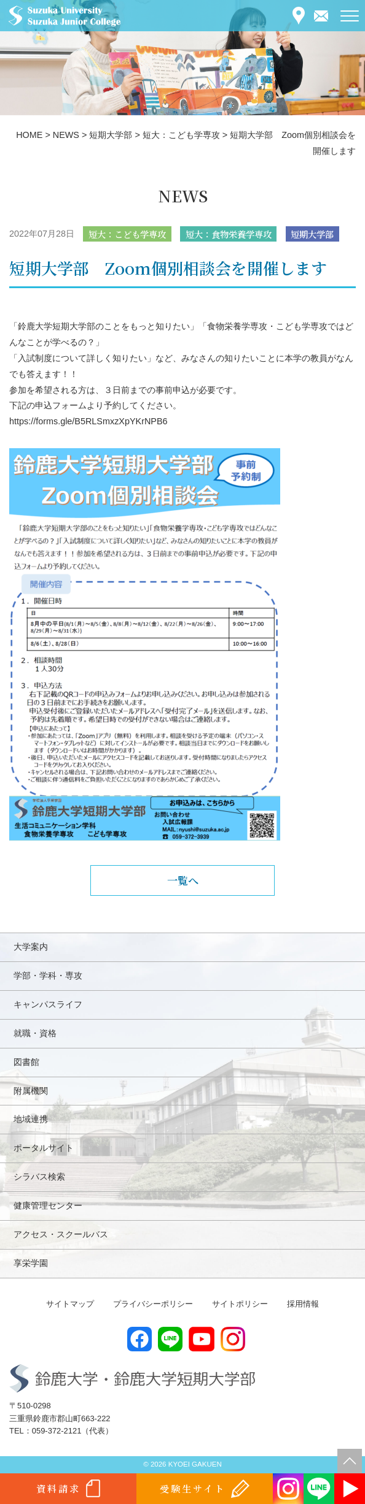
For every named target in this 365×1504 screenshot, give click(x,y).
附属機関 (31, 1091)
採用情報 (303, 1303)
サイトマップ (70, 1303)
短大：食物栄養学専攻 (229, 233)
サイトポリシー (240, 1303)
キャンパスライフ (48, 1004)
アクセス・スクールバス (61, 1234)
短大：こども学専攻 (127, 233)
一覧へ (182, 880)
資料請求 (58, 1488)
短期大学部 (312, 233)
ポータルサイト (44, 1148)
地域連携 (31, 1119)
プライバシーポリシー (153, 1303)
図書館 (26, 1062)
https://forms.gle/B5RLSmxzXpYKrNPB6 (88, 421)
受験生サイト (193, 1488)
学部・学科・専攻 (48, 975)
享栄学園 (31, 1263)
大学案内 (31, 947)
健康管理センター (48, 1205)
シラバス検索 (39, 1176)
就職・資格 (35, 1033)
